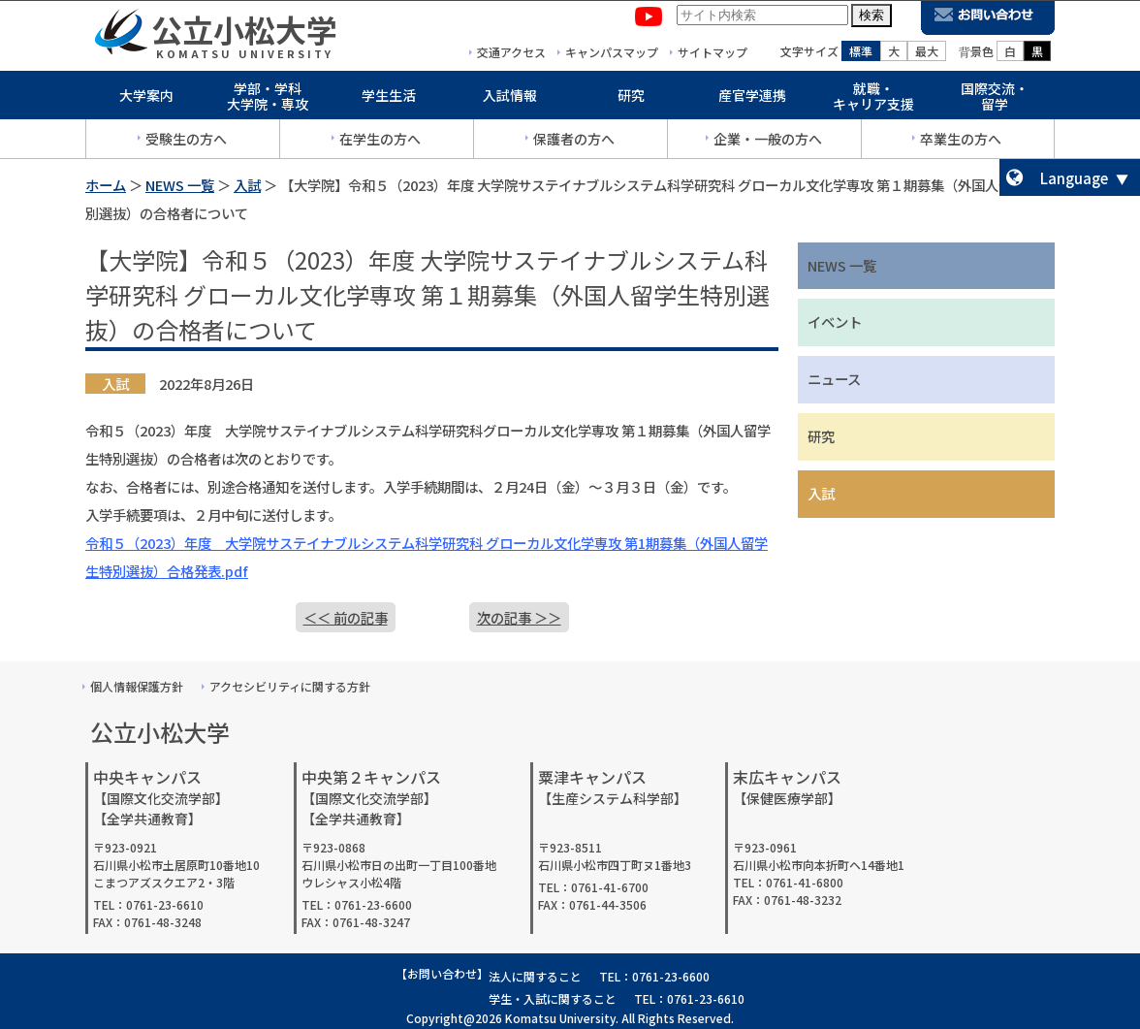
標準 (860, 55)
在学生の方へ (380, 142)
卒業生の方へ (960, 142)
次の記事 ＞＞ (519, 617)
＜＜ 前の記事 (345, 617)
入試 (247, 185)
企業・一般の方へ (767, 142)
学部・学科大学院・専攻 (267, 100)
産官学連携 (752, 99)
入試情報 (510, 99)
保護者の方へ (574, 142)
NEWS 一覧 (179, 185)
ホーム (105, 185)
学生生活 (389, 99)
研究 (631, 99)
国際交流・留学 (995, 100)
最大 (926, 55)
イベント (835, 321)
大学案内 (146, 99)
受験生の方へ (186, 142)
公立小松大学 (244, 33)
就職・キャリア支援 (873, 100)
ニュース (834, 379)
